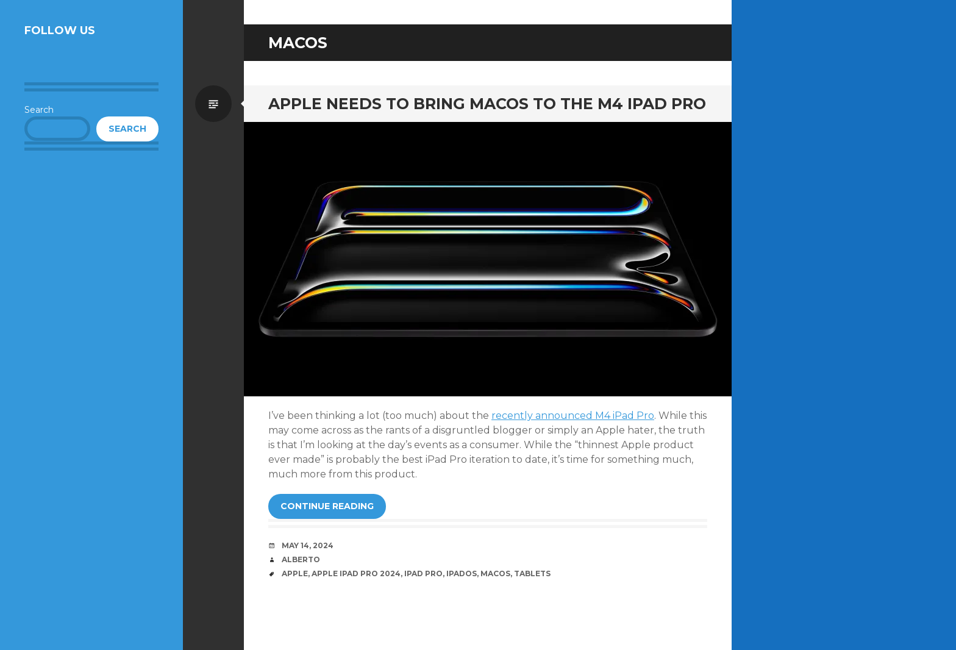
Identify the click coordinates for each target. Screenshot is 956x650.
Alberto (301, 559)
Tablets (532, 573)
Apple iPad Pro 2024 (356, 573)
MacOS (495, 573)
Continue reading (327, 506)
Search (39, 109)
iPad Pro (423, 573)
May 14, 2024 (308, 545)
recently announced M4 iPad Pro (572, 415)
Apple (295, 573)
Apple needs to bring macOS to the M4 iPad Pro (487, 104)
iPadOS (461, 573)
